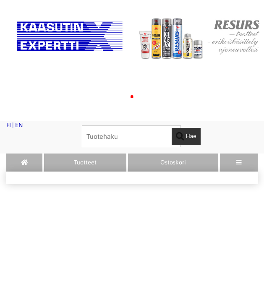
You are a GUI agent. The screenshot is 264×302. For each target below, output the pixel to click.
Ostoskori (173, 162)
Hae (186, 136)
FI (8, 125)
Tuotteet (85, 162)
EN (19, 125)
